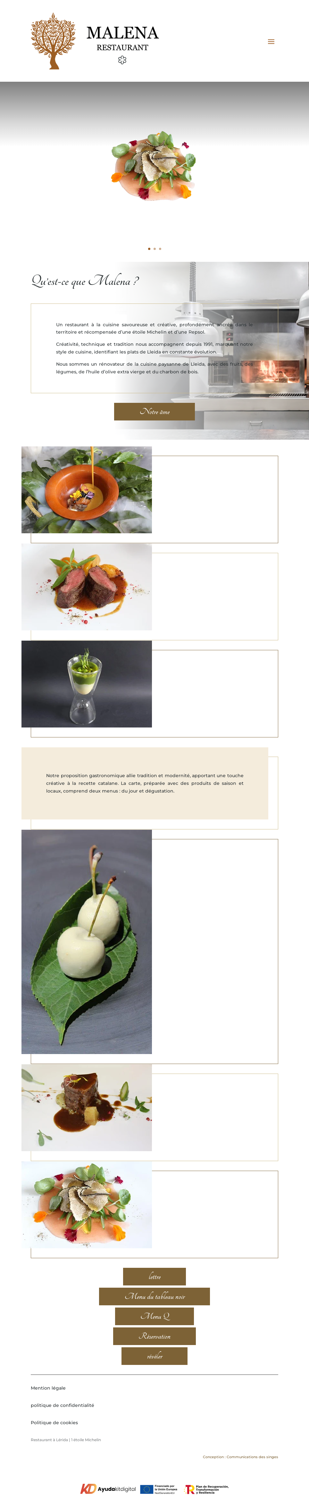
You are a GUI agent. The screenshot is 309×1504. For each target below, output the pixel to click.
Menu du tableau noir (155, 1309)
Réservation (154, 1348)
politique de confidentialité (62, 1417)
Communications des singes (252, 1469)
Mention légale (48, 1400)
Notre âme (155, 424)
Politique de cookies (54, 1435)
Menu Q (154, 1329)
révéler (154, 1368)
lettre (155, 1289)
